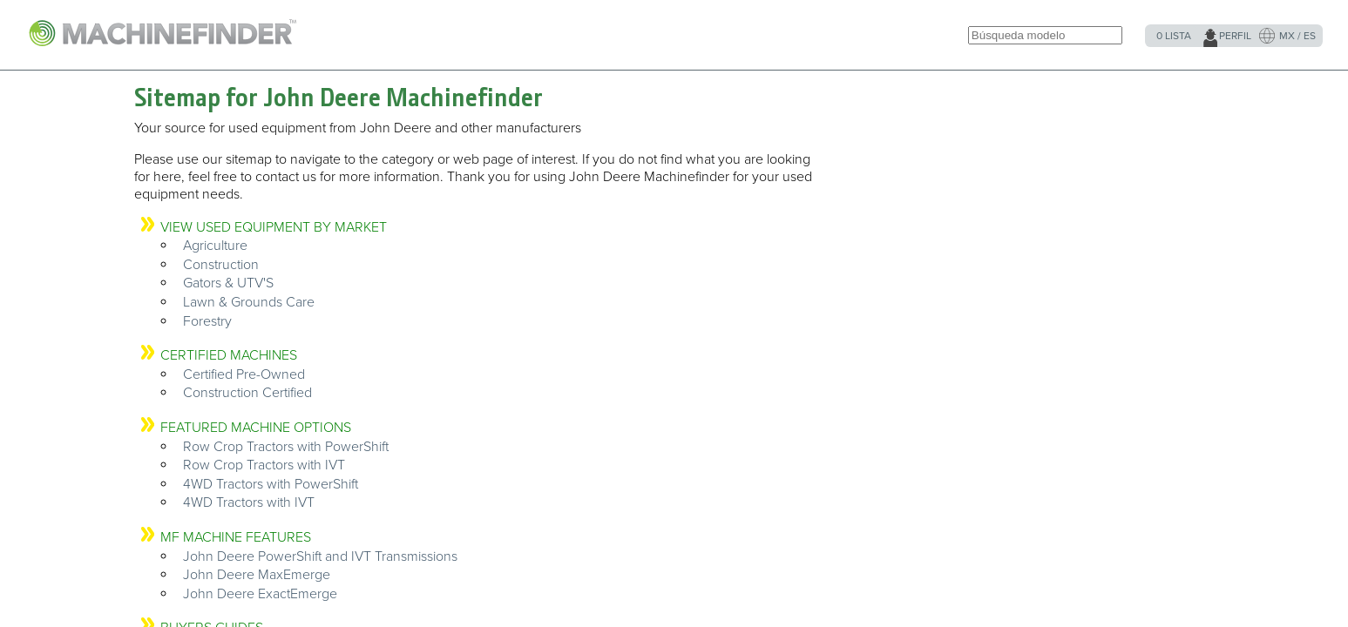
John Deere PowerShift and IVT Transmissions (320, 556)
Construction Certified (247, 392)
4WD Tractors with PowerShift (270, 484)
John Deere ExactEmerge (260, 594)
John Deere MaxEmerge (256, 574)
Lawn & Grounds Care (249, 302)
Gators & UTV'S (228, 283)
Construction (221, 264)
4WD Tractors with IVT (249, 502)
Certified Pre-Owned (244, 374)
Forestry (207, 321)
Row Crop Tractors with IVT (264, 465)
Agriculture (215, 245)
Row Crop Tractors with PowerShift (286, 446)
